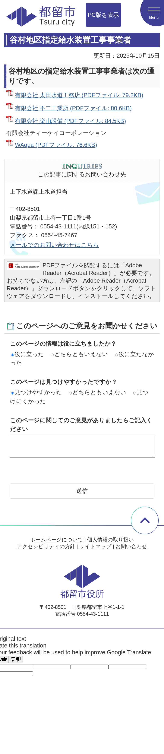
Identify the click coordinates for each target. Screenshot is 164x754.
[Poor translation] (15, 659)
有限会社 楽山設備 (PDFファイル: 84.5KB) (70, 121)
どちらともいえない (79, 354)
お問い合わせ (131, 546)
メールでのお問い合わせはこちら (54, 244)
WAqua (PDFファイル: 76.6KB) (56, 145)
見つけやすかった (36, 392)
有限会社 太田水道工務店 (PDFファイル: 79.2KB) (79, 95)
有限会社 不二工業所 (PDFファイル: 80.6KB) (73, 108)
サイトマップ (95, 546)
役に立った (27, 354)
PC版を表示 (103, 15)
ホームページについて (56, 539)
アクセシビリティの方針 (46, 546)
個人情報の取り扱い (110, 539)
